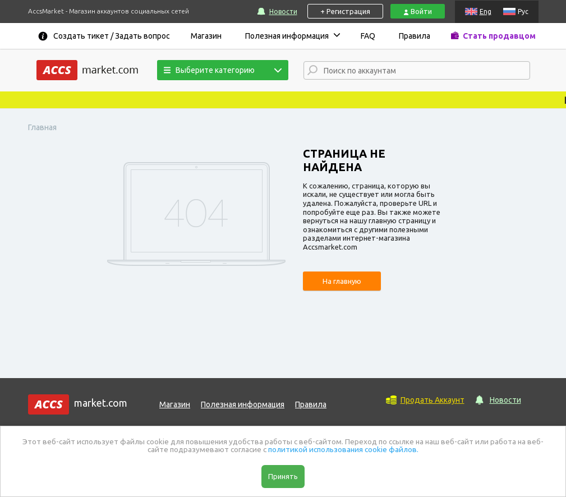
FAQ (368, 35)
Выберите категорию (209, 70)
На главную (342, 281)
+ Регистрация (345, 11)
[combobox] (416, 70)
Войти (417, 11)
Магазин (206, 35)
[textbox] (427, 71)
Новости (283, 11)
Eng (485, 11)
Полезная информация (287, 35)
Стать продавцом (499, 35)
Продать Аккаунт (432, 399)
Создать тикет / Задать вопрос (111, 35)
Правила (414, 35)
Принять (283, 476)
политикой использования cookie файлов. (343, 449)
